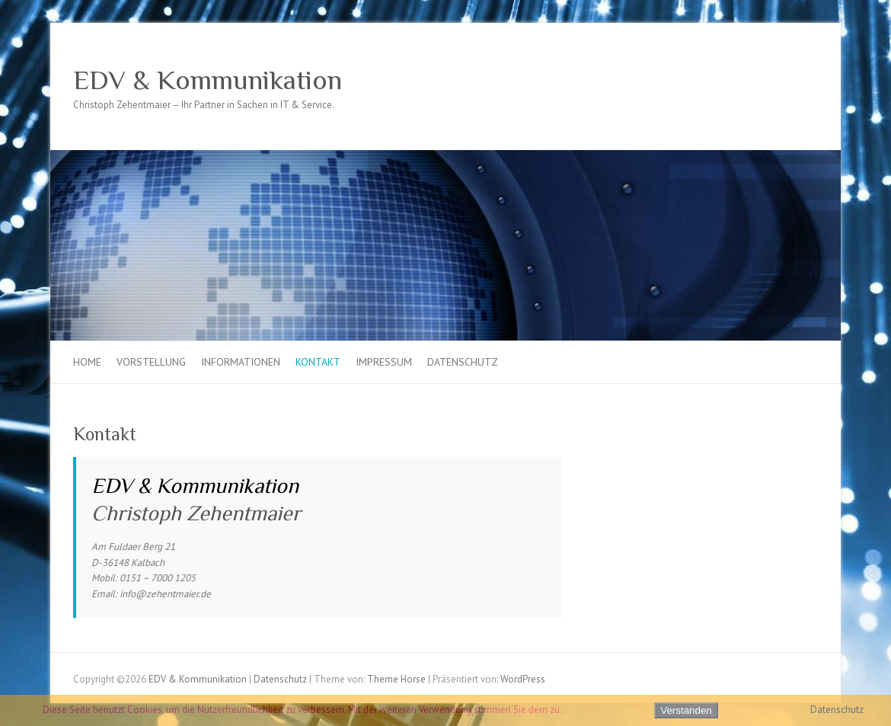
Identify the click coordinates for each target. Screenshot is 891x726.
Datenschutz (462, 362)
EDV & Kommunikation (207, 80)
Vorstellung (151, 362)
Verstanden (685, 710)
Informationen (240, 362)
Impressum (384, 362)
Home (87, 362)
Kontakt (317, 362)
